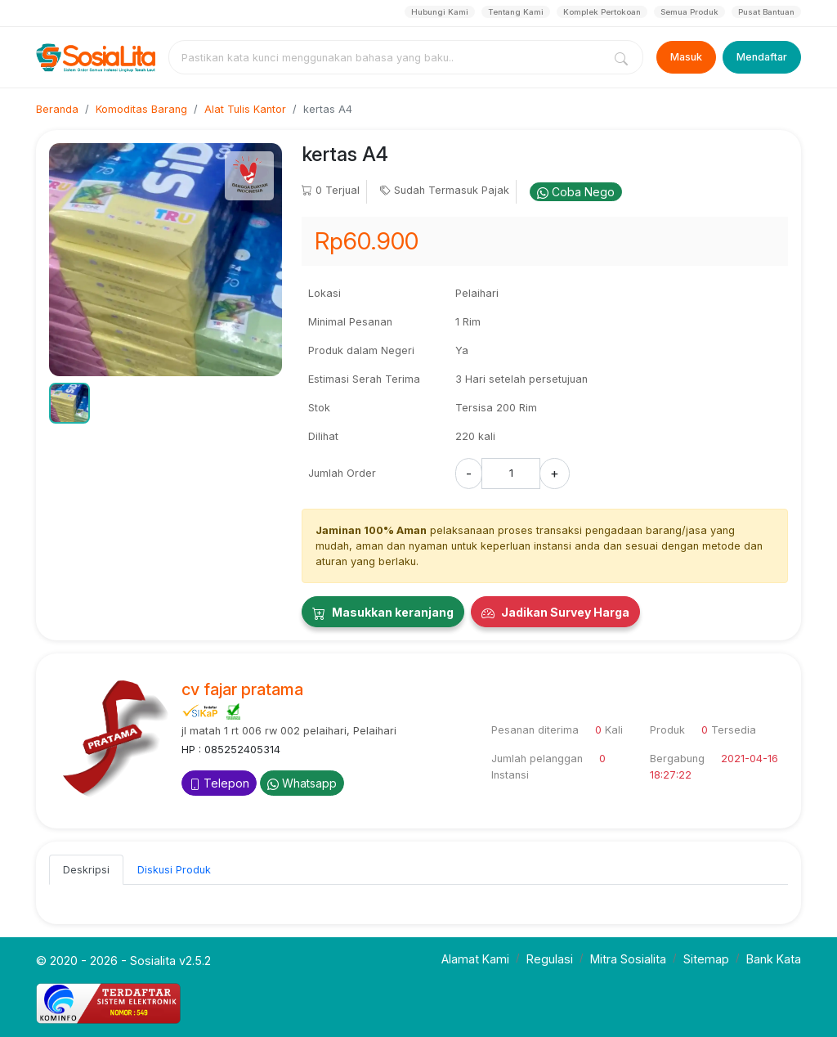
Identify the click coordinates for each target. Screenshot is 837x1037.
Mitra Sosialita (628, 959)
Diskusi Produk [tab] (174, 870)
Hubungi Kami (439, 11)
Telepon (219, 783)
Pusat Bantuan (766, 11)
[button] (69, 403)
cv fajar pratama (242, 689)
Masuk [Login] (686, 57)
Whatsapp (302, 783)
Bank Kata (773, 959)
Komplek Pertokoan (602, 11)
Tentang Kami (516, 11)
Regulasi (549, 959)
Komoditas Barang (141, 109)
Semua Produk (689, 11)
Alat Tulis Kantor (245, 109)
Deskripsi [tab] (86, 870)
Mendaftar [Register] (761, 57)
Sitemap (706, 959)
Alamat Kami (475, 959)
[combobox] (389, 57)
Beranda (57, 109)
